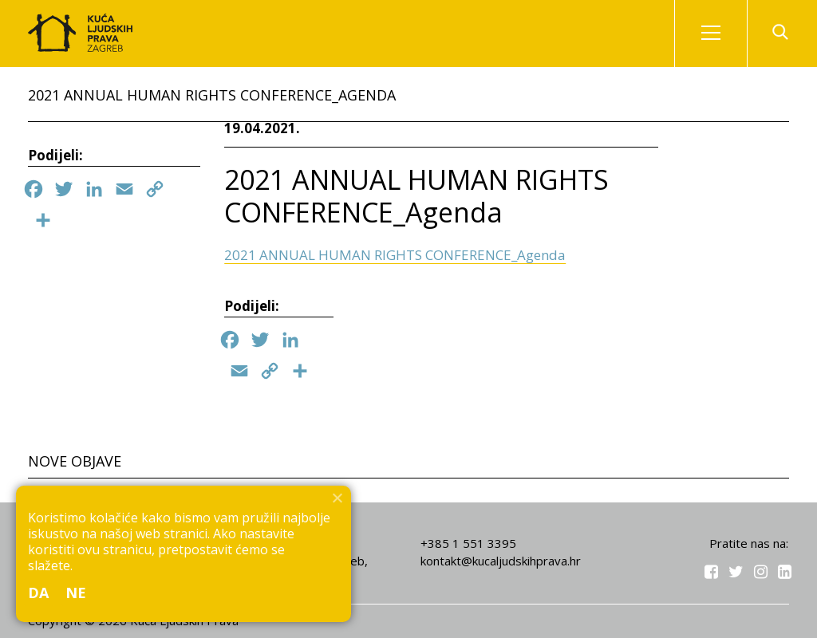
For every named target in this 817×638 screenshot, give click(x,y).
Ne (76, 592)
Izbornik (724, 33)
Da (38, 592)
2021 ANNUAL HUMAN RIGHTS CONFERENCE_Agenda (395, 255)
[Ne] (337, 498)
